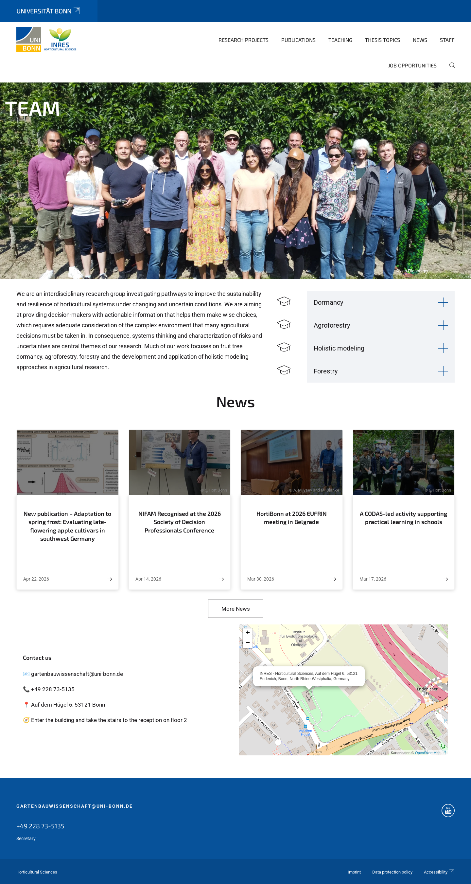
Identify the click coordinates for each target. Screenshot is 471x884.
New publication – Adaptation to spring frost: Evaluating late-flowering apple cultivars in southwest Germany (67, 526)
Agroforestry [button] (332, 325)
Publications (298, 40)
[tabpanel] (235, 180)
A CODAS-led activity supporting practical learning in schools (403, 518)
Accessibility (439, 872)
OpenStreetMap (430, 753)
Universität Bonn (48, 11)
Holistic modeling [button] (339, 348)
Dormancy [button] (328, 302)
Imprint (354, 872)
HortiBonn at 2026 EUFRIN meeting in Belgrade (291, 518)
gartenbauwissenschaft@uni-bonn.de (74, 806)
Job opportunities (412, 65)
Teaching (340, 40)
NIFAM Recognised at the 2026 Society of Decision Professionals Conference (179, 522)
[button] (309, 695)
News (420, 40)
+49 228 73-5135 (40, 826)
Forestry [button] (326, 371)
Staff (447, 40)
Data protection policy (392, 872)
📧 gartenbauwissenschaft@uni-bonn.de (73, 674)
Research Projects (243, 40)
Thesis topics (382, 40)
